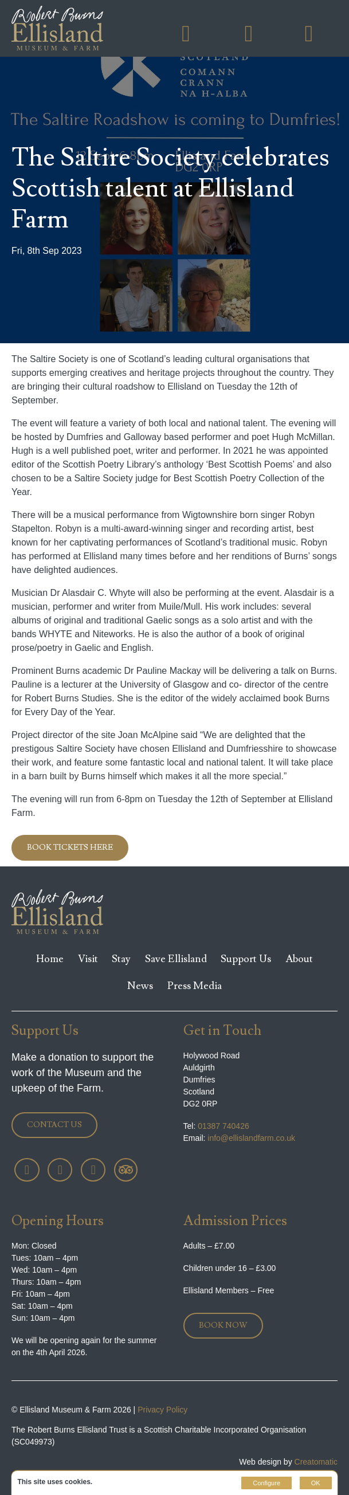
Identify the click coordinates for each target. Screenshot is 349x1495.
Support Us (246, 959)
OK (315, 1483)
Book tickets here (70, 847)
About (299, 959)
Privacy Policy (162, 1409)
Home (50, 959)
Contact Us (54, 1125)
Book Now (223, 1325)
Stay (121, 959)
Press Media (194, 985)
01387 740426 (216, 1126)
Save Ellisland (176, 959)
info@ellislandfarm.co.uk (239, 1138)
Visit (88, 959)
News (140, 985)
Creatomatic (316, 1461)
